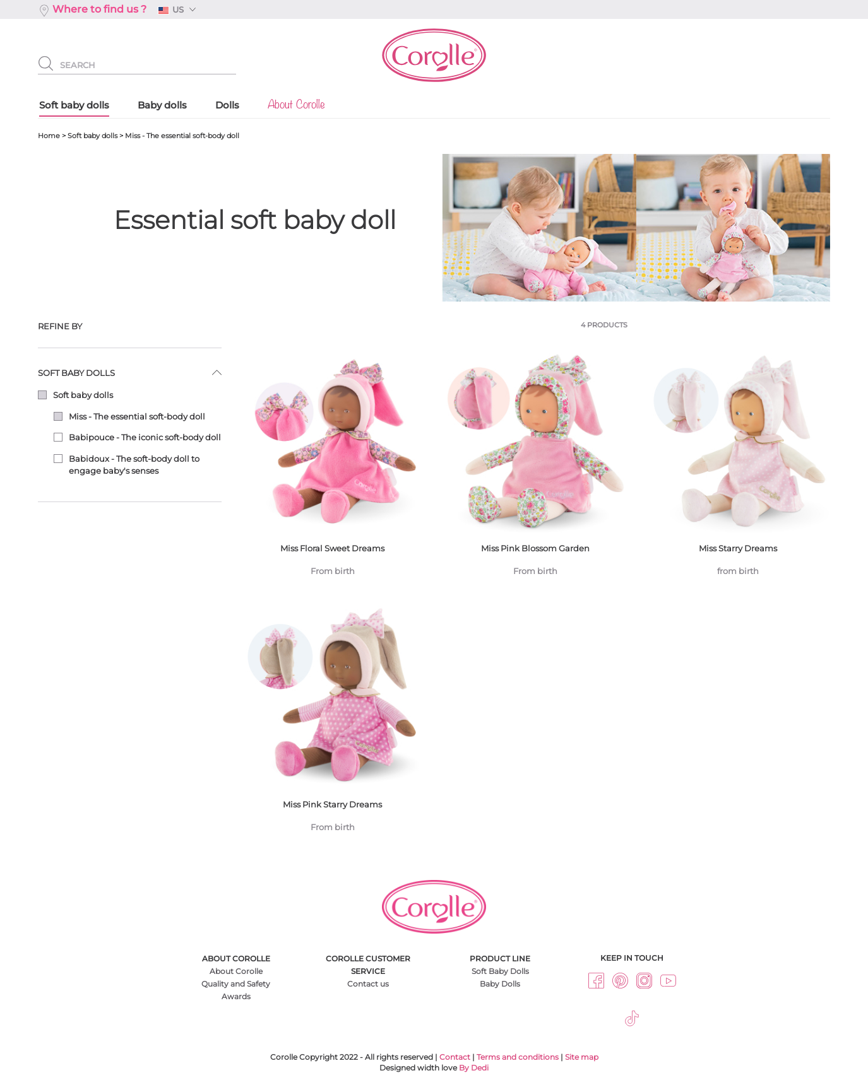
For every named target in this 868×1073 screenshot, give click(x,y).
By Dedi (474, 1067)
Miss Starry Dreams (738, 467)
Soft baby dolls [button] (76, 373)
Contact (454, 1057)
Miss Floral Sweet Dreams (332, 467)
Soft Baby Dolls (500, 971)
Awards (236, 996)
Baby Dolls (500, 983)
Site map (581, 1057)
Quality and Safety (235, 983)
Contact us (368, 983)
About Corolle (236, 971)
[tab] (130, 326)
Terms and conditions (518, 1057)
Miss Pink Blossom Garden (535, 467)
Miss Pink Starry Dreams (332, 723)
